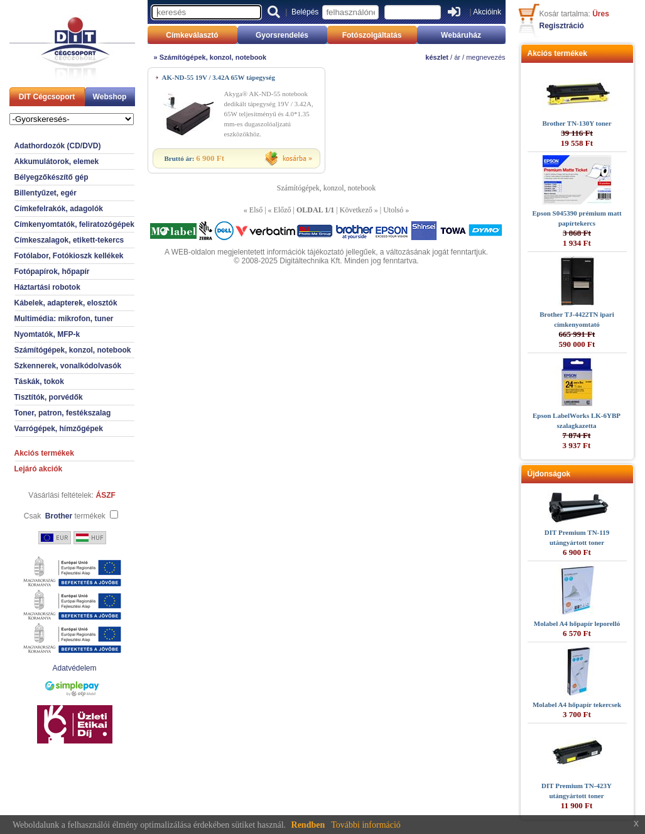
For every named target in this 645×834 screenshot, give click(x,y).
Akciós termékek (44, 453)
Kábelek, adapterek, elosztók (65, 303)
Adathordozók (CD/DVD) (57, 145)
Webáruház (461, 35)
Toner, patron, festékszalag (62, 413)
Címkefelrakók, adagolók (58, 208)
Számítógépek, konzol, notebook (72, 350)
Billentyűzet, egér (45, 193)
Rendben (308, 825)
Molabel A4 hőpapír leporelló (577, 623)
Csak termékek (65, 516)
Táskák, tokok (39, 381)
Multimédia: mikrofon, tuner (64, 318)
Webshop (110, 96)
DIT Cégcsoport (47, 96)
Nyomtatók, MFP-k (47, 334)
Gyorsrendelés (282, 35)
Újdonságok (549, 473)
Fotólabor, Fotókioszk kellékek (69, 255)
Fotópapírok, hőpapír (52, 271)
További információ (366, 825)
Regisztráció (561, 25)
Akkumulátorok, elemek (56, 161)
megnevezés (485, 57)
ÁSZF (106, 495)
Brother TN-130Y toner (576, 123)
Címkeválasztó (192, 35)
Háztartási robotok (47, 287)
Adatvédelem (74, 668)
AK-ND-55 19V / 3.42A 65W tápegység (218, 77)
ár (457, 57)
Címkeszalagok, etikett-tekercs (69, 240)
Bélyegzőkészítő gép (51, 177)
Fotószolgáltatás (372, 35)
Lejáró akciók (38, 468)
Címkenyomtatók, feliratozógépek (74, 224)
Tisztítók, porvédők (48, 397)
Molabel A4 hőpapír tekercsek (577, 704)
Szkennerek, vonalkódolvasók (68, 365)
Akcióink (487, 12)
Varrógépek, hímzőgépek (58, 428)
